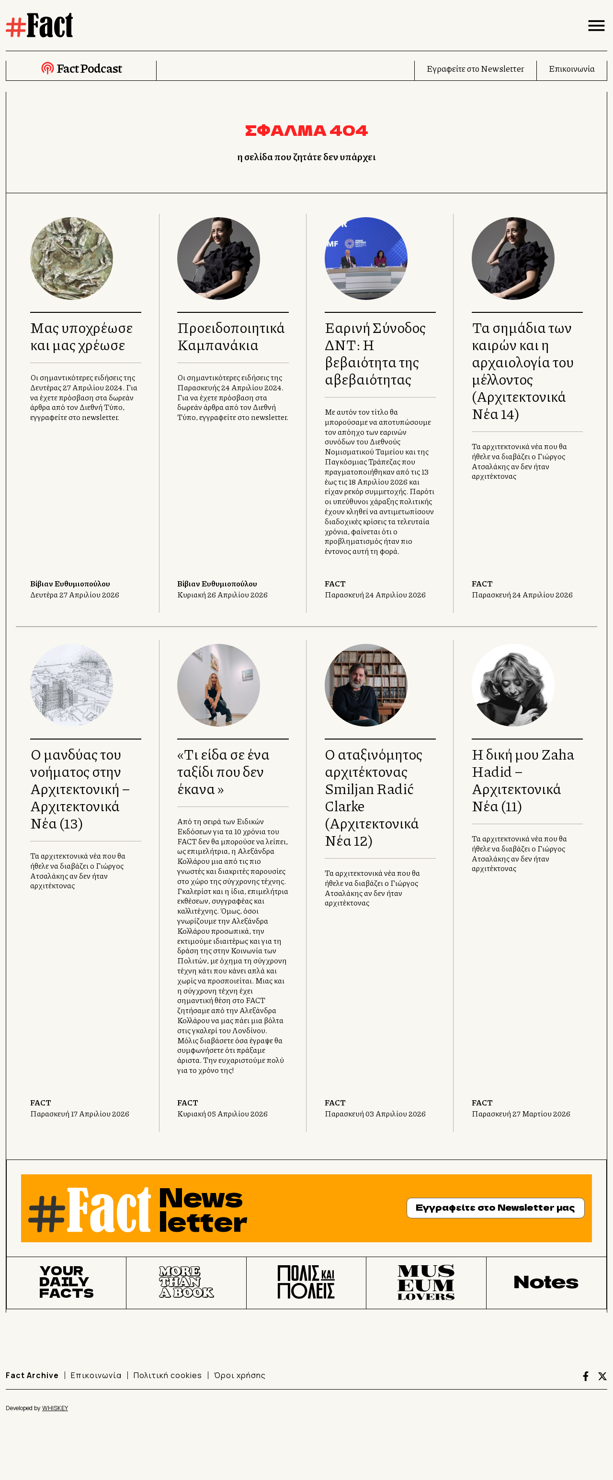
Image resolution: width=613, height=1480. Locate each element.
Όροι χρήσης (240, 1375)
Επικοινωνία (572, 68)
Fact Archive (32, 1375)
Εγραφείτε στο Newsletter (475, 68)
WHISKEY (55, 1408)
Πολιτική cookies (168, 1375)
